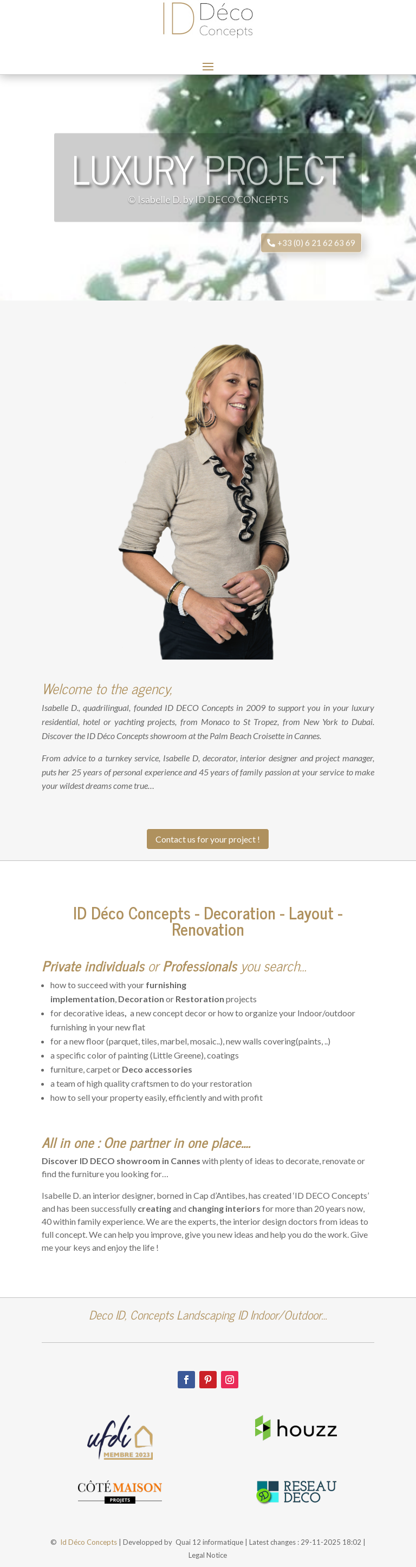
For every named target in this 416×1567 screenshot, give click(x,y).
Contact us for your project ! (207, 839)
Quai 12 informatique (209, 1542)
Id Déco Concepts (88, 1542)
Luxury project (208, 179)
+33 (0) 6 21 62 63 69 (316, 253)
